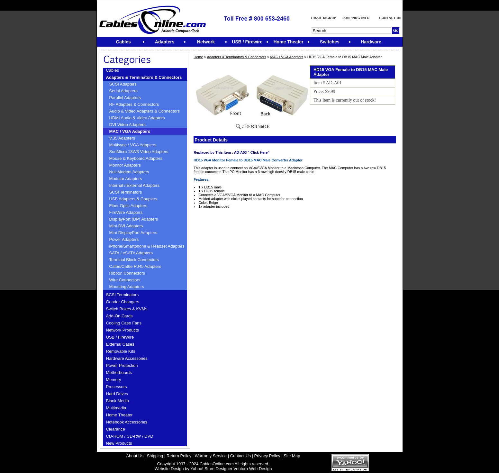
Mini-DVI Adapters (126, 225)
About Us (134, 455)
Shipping (155, 455)
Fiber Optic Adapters (128, 205)
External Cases (120, 344)
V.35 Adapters (122, 138)
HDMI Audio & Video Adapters (137, 117)
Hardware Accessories (127, 358)
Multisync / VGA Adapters (133, 144)
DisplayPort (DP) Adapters (133, 219)
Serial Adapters (123, 90)
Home (198, 57)
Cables (112, 70)
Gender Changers (122, 301)
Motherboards (119, 372)
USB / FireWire (120, 337)
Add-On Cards (119, 316)
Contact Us (240, 455)
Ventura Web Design (252, 468)
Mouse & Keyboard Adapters (136, 158)
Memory (113, 379)
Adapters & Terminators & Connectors (144, 77)
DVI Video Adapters (127, 124)
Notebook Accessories (127, 422)
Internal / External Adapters (134, 185)
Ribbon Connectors (127, 273)
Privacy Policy (267, 455)
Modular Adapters (125, 178)
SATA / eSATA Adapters (131, 252)
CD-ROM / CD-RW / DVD (129, 436)
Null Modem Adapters (129, 171)
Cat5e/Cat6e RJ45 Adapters (135, 266)
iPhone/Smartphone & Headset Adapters (147, 246)
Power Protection (122, 365)
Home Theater (119, 415)
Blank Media (117, 400)
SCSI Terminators (125, 192)
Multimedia (116, 407)
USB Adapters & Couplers (133, 198)
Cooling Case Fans (124, 323)
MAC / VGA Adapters (129, 131)
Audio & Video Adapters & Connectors (144, 111)
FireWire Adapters (126, 212)
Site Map (292, 455)
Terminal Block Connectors (134, 259)
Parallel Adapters (125, 97)
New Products (119, 443)
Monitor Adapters (125, 165)
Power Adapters (124, 239)
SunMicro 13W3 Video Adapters (138, 151)
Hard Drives (117, 393)
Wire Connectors (125, 279)
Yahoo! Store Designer (211, 468)
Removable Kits (120, 351)
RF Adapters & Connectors (134, 104)
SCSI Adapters (123, 84)
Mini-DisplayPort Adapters (133, 232)
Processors (116, 386)
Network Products (122, 330)
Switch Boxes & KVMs (127, 308)
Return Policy (179, 455)
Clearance (115, 429)
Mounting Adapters (126, 286)
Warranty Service (211, 455)
